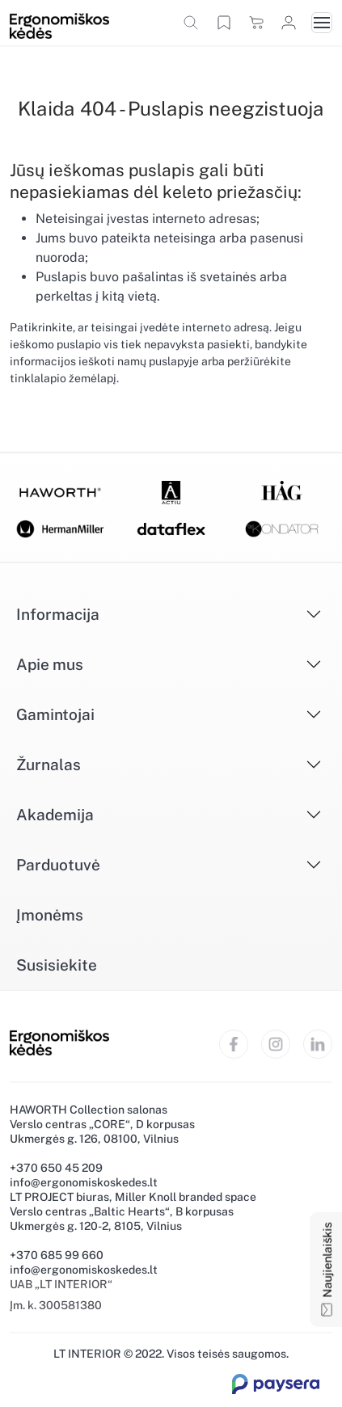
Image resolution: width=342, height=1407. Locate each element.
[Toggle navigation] (321, 22)
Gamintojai (55, 714)
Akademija (55, 815)
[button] (190, 22)
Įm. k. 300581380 (56, 1305)
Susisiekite (56, 965)
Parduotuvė (58, 865)
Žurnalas (48, 764)
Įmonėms (49, 915)
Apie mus (49, 664)
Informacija (57, 614)
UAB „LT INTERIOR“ (61, 1284)
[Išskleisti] (285, 614)
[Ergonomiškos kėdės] (59, 24)
